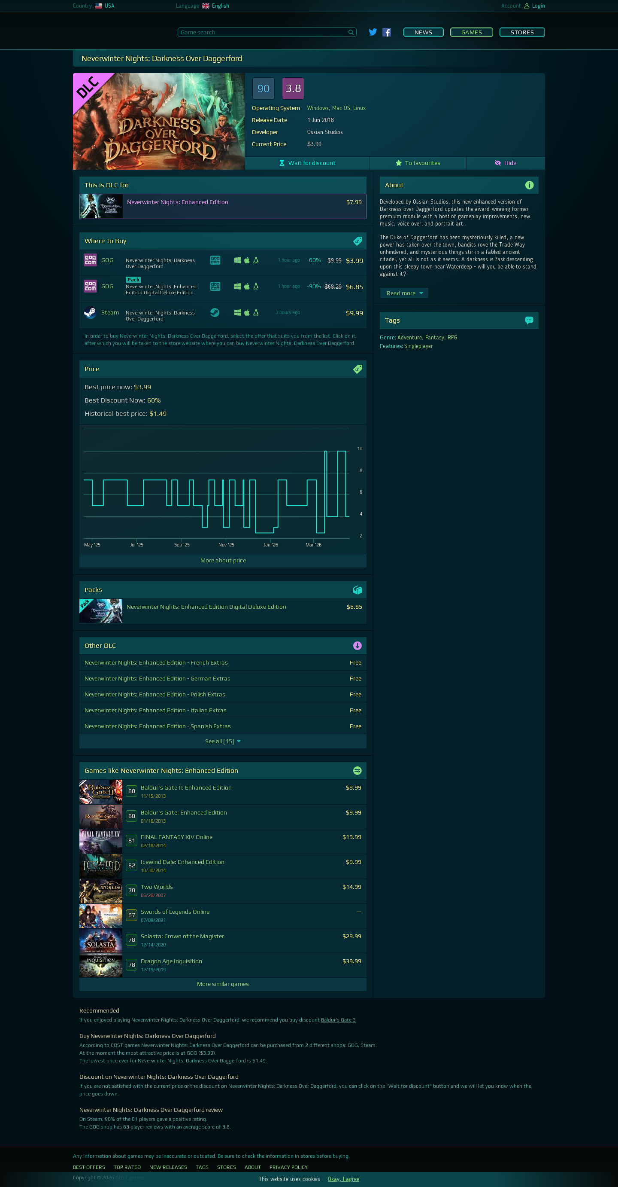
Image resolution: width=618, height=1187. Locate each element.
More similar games (223, 983)
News (424, 32)
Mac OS (341, 108)
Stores (522, 32)
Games (471, 32)
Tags (202, 1167)
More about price (223, 560)
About (253, 1167)
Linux (359, 108)
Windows (318, 108)
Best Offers (89, 1167)
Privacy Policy (289, 1167)
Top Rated (127, 1167)
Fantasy (434, 338)
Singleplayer (418, 346)
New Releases (168, 1167)
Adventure (409, 338)
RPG (452, 338)
